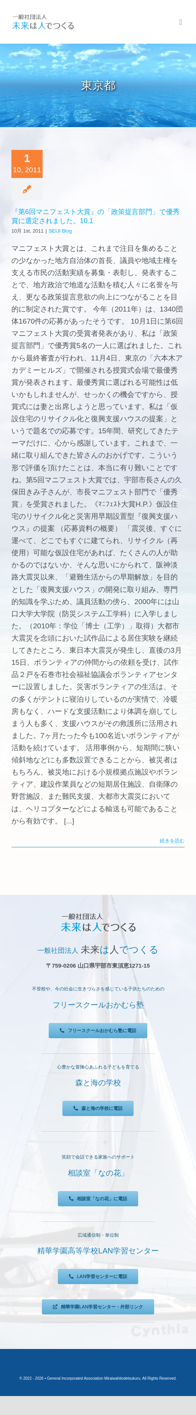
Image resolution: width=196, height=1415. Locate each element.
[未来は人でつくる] (42, 16)
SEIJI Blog (60, 231)
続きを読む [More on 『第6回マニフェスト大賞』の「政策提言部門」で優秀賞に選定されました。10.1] (172, 841)
